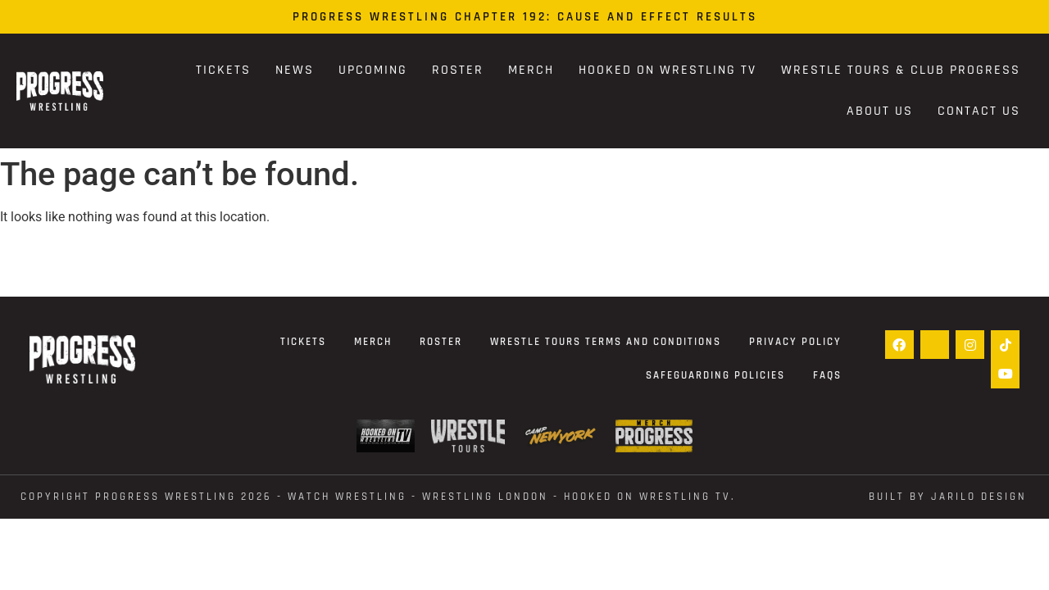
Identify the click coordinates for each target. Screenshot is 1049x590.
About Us (880, 111)
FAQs (827, 375)
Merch (531, 70)
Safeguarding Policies (715, 375)
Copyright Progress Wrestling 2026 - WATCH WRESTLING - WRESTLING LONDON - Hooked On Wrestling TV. (378, 496)
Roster (458, 70)
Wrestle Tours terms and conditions (605, 341)
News (294, 70)
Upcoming (372, 70)
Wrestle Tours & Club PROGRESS (900, 70)
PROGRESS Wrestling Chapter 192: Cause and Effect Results (525, 17)
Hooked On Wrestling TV (667, 70)
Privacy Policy (795, 341)
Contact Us (979, 111)
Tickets (223, 70)
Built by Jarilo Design (948, 496)
